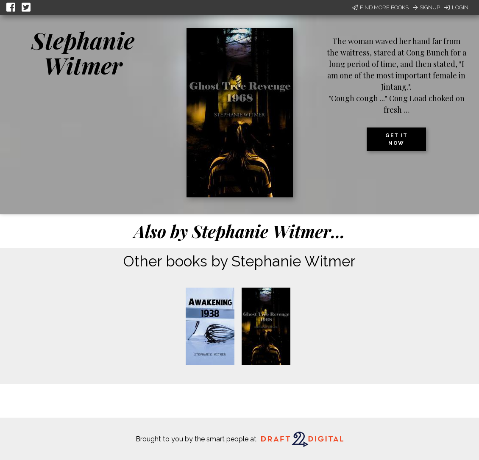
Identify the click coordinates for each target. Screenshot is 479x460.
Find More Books (380, 7)
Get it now (396, 139)
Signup (426, 7)
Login (456, 7)
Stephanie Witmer (82, 52)
